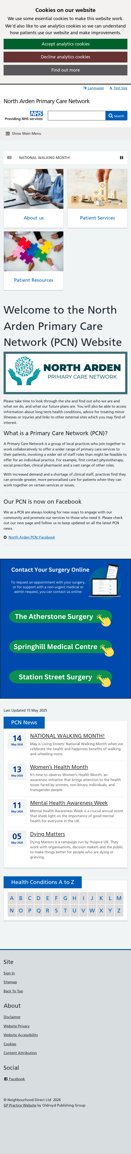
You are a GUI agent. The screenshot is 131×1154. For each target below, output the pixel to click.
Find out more (65, 70)
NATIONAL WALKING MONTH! (45, 157)
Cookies (10, 1044)
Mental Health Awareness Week (69, 803)
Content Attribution (20, 1053)
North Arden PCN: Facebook (32, 537)
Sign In (9, 973)
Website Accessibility (21, 1035)
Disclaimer (12, 1017)
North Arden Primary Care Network (47, 101)
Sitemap (10, 982)
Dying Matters (47, 834)
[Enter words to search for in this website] (77, 115)
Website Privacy (17, 1026)
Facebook (14, 1079)
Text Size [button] (118, 88)
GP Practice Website (20, 1105)
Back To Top (13, 991)
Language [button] (93, 88)
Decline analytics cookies (65, 57)
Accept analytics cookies (66, 44)
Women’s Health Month (59, 767)
